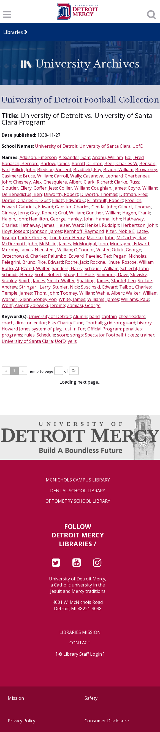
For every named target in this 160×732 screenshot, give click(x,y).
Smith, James (32, 281)
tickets (131, 335)
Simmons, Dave (112, 274)
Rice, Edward (50, 262)
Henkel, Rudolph (102, 225)
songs (76, 335)
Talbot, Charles (135, 287)
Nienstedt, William (53, 250)
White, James (72, 299)
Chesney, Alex (27, 182)
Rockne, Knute (105, 262)
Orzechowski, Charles (24, 256)
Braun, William (118, 169)
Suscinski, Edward (99, 287)
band (94, 316)
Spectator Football (104, 335)
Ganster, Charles (72, 207)
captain (109, 316)
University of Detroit (56, 146)
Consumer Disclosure (107, 721)
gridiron (112, 323)
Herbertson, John (139, 225)
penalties (132, 329)
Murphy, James (17, 250)
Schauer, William (101, 268)
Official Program (104, 329)
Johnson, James (46, 231)
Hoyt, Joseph (15, 231)
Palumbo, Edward (66, 256)
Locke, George (33, 238)
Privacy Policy (21, 721)
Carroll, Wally (67, 176)
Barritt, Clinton (87, 163)
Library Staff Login (82, 654)
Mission (16, 698)
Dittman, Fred (133, 194)
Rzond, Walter (35, 268)
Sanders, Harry (67, 268)
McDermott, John (19, 244)
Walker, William (142, 293)
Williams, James (103, 299)
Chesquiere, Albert (63, 182)
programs (12, 335)
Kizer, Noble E (120, 231)
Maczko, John (101, 238)
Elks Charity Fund (65, 323)
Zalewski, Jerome (47, 305)
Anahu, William (107, 157)
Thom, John (46, 293)
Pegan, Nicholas (130, 256)
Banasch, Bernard (20, 163)
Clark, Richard (98, 182)
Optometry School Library (77, 501)
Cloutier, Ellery (17, 188)
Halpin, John (14, 219)
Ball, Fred (134, 157)
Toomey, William (77, 293)
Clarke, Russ (126, 182)
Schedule (46, 335)
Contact (80, 642)
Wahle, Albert (110, 293)
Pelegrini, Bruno (19, 262)
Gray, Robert (43, 213)
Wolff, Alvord (15, 305)
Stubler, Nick (66, 287)
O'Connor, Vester (92, 250)
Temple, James (17, 293)
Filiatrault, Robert (105, 200)
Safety (91, 698)
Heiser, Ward (69, 225)
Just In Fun (74, 329)
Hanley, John (80, 219)
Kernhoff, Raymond (84, 231)
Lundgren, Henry (67, 238)
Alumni (80, 316)
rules (29, 335)
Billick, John (23, 169)
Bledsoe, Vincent (54, 169)
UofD (137, 146)
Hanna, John (108, 219)
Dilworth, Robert (61, 194)
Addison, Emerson (38, 157)
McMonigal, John (90, 244)
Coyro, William (142, 188)
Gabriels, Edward (36, 207)
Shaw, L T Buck (79, 274)
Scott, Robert (48, 274)
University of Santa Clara (105, 146)
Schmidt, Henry (17, 274)
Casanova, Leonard (103, 176)
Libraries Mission (80, 632)
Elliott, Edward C (68, 200)
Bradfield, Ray (87, 169)
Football (93, 323)
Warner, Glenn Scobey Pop (29, 299)
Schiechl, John (134, 268)
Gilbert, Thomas (134, 207)
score (62, 335)
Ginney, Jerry (15, 213)
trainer (147, 335)
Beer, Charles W (120, 163)
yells (72, 341)
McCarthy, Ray (131, 238)
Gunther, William (103, 213)
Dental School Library (77, 490)
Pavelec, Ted (98, 256)
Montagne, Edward (129, 244)
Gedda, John (103, 207)
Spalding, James (93, 281)
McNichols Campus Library (78, 480)
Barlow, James (55, 163)
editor (40, 323)
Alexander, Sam (74, 157)
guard (129, 323)
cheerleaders (132, 316)
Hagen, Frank (136, 213)
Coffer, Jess (45, 188)
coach (7, 323)
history (144, 323)
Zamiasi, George (84, 305)
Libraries (13, 32)
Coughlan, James (108, 188)
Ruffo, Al (10, 268)
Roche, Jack (76, 262)
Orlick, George (126, 250)
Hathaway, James (37, 225)
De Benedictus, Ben (22, 194)
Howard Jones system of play (31, 329)
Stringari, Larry (35, 287)
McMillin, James (55, 244)
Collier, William (74, 188)
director (23, 323)
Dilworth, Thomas (98, 194)
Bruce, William (37, 176)
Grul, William (71, 213)
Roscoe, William (138, 262)
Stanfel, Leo (123, 281)
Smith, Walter (61, 281)
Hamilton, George (47, 219)
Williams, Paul (135, 299)
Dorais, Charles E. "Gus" (26, 200)
